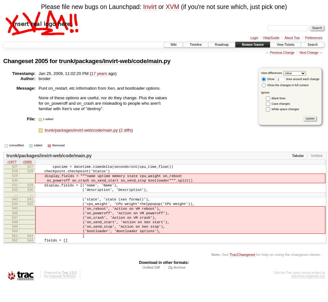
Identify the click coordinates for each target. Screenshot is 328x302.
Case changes (281, 103)
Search (313, 44)
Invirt (150, 6)
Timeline (195, 44)
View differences (271, 73)
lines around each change (297, 79)
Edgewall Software (62, 293)
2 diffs (125, 130)
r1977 (11, 162)
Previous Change (282, 52)
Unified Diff (151, 285)
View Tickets (285, 44)
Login (254, 38)
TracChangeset (242, 272)
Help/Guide (271, 38)
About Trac (292, 38)
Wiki (173, 44)
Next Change (308, 52)
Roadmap (222, 44)
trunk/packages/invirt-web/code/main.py (114, 61)
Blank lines (279, 98)
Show (268, 79)
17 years (99, 73)
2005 (41, 61)
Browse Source (253, 44)
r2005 (27, 162)
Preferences (314, 38)
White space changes (285, 109)
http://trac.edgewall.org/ (308, 293)
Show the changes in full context (285, 85)
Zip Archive (176, 285)
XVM (172, 6)
